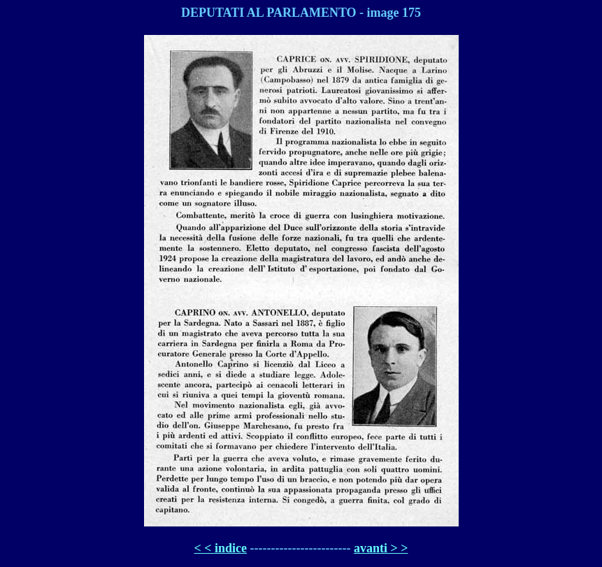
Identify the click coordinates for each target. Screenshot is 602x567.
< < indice (221, 548)
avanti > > (381, 548)
